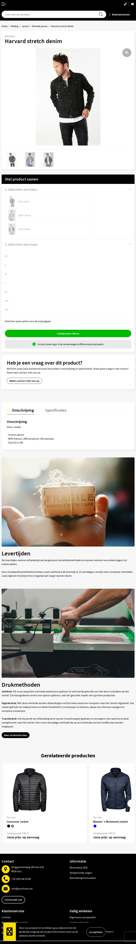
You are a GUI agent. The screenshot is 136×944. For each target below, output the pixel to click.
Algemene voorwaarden (83, 902)
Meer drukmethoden (15, 721)
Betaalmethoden (11, 913)
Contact (6, 902)
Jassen (25, 26)
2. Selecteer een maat (21, 230)
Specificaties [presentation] (54, 396)
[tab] (20, 397)
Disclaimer (75, 918)
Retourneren (9, 918)
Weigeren (110, 931)
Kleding (15, 26)
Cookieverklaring (79, 908)
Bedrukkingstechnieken (83, 863)
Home (5, 26)
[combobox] (54, 14)
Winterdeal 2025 (79, 853)
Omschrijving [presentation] (22, 396)
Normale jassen (40, 26)
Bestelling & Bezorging (15, 908)
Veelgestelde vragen (81, 858)
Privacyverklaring (79, 913)
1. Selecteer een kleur (21, 189)
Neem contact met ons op (24, 367)
